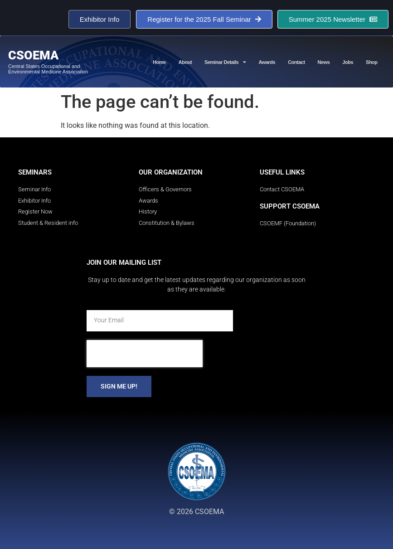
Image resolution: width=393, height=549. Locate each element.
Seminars (35, 172)
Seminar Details (225, 62)
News (324, 62)
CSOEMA (33, 55)
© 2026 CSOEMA (196, 511)
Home (159, 62)
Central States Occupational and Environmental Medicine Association (48, 68)
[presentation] (145, 353)
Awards (267, 62)
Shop (372, 62)
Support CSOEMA (290, 206)
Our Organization (171, 172)
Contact (296, 62)
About (185, 62)
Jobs (347, 62)
